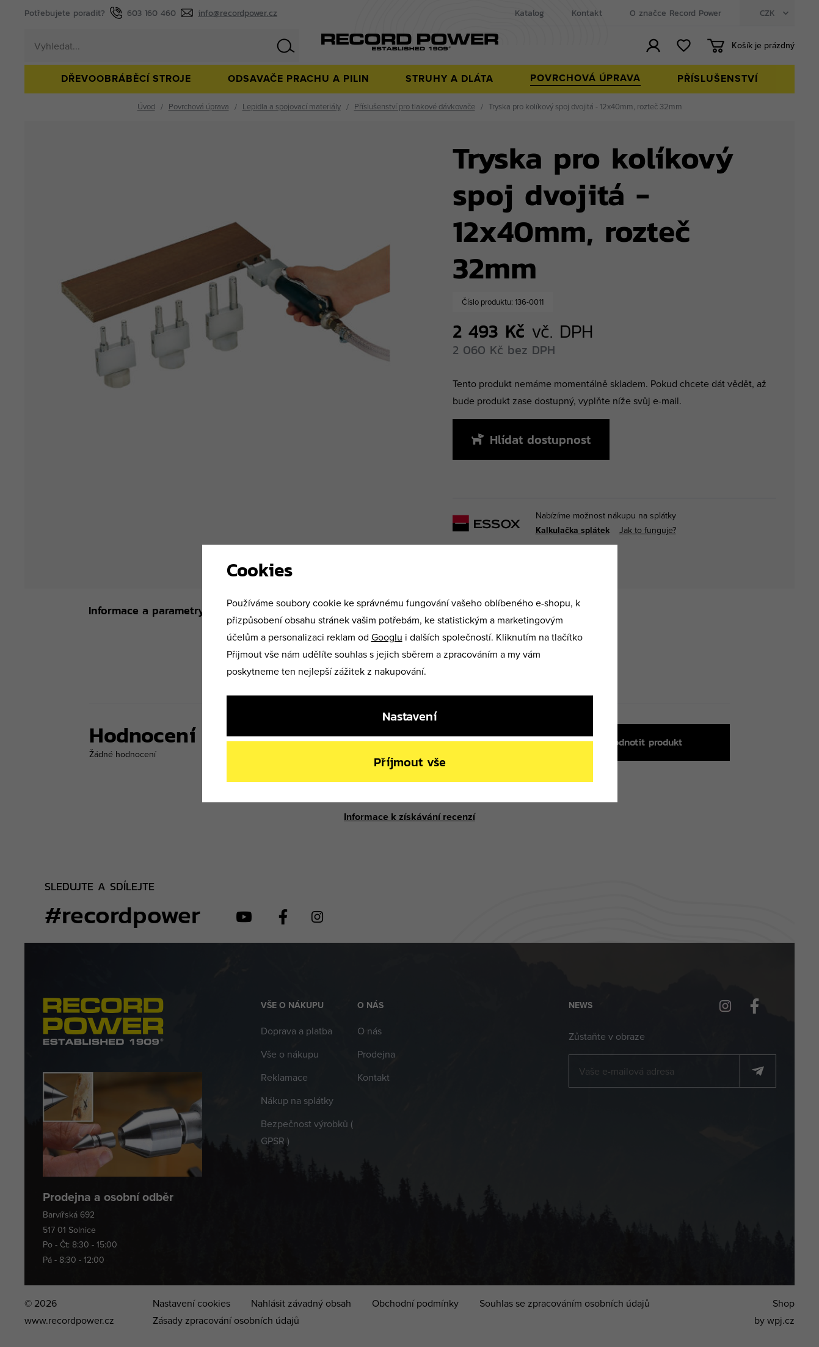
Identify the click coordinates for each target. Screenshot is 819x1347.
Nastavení (409, 716)
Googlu (386, 637)
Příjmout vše (410, 762)
